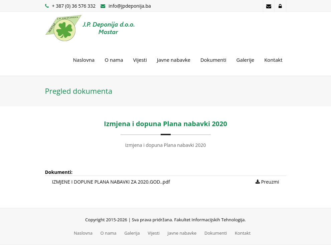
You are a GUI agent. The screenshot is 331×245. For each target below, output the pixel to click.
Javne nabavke (173, 59)
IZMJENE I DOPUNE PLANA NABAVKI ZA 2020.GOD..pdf (111, 182)
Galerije (245, 59)
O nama (114, 59)
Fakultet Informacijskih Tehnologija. (210, 220)
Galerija (132, 233)
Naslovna (84, 59)
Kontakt (273, 59)
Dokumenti (213, 59)
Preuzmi (267, 182)
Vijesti (140, 59)
